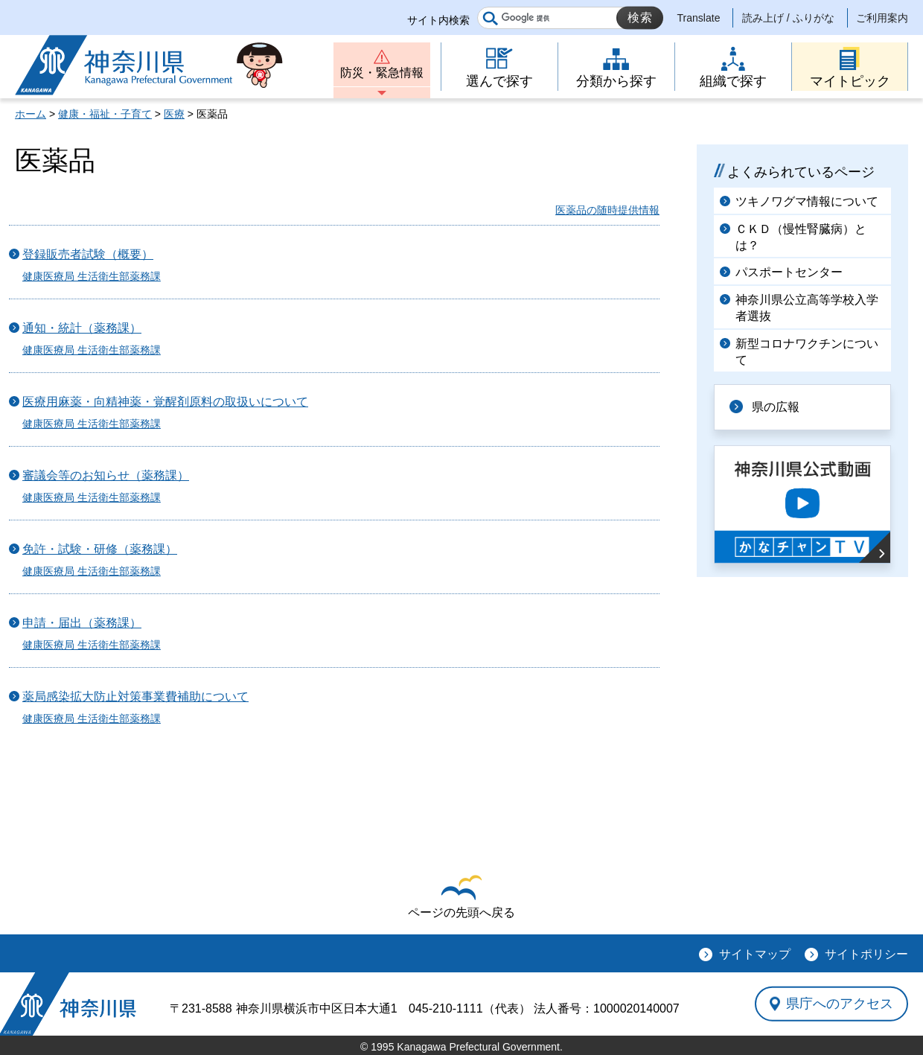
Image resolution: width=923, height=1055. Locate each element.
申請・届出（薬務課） (81, 622)
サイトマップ (755, 954)
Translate (699, 18)
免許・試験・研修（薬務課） (99, 549)
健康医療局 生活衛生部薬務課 (91, 276)
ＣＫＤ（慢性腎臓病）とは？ (800, 237)
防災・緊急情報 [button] (382, 72)
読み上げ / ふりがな (788, 18)
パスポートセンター (789, 272)
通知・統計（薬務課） (81, 328)
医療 (174, 114)
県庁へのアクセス (839, 1003)
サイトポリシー (866, 954)
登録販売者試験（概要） (87, 254)
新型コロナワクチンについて (806, 351)
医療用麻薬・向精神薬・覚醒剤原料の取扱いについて (165, 401)
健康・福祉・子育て (105, 114)
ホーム (30, 114)
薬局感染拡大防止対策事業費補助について (135, 696)
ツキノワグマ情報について (806, 201)
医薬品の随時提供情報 (607, 210)
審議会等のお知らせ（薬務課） (105, 475)
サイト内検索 (438, 20)
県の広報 (775, 407)
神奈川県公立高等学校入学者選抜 (806, 307)
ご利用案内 (882, 18)
